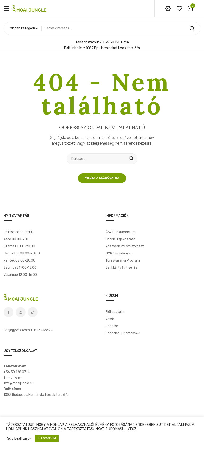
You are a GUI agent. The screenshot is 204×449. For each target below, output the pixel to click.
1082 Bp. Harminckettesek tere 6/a (113, 48)
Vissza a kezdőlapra (102, 178)
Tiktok (33, 312)
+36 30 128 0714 (116, 42)
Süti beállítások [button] (19, 438)
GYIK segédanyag (119, 253)
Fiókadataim (115, 312)
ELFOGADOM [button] (47, 438)
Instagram (21, 312)
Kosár (110, 319)
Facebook (8, 312)
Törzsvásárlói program (123, 260)
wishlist (179, 8)
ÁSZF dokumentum (121, 232)
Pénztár (112, 326)
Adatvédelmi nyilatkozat (125, 246)
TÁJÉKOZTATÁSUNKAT (85, 429)
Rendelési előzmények (123, 333)
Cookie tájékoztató (120, 239)
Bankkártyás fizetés (121, 268)
